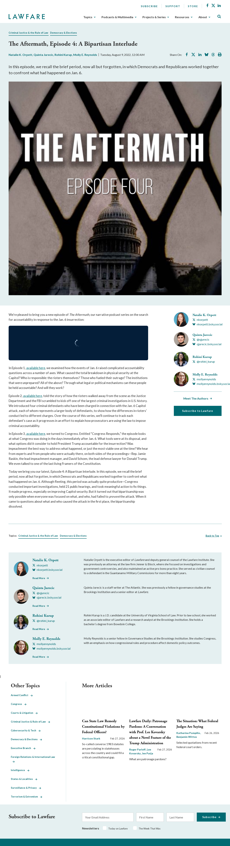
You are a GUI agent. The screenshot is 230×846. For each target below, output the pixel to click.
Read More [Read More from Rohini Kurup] (38, 629)
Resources (182, 17)
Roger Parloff (137, 749)
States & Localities (24, 778)
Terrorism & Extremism (26, 796)
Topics (87, 17)
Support (172, 6)
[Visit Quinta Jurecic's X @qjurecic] (201, 339)
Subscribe (149, 6)
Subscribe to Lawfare (197, 410)
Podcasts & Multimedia (117, 17)
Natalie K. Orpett (20, 54)
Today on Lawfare (118, 828)
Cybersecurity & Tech (26, 730)
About (202, 17)
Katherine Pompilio (188, 732)
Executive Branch (23, 748)
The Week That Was (149, 828)
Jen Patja (147, 753)
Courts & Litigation (24, 712)
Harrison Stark (91, 738)
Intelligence (20, 770)
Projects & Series (154, 17)
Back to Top (212, 535)
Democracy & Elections (63, 32)
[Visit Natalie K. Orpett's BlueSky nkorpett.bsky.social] (207, 324)
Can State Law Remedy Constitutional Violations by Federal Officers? (103, 726)
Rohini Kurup (63, 54)
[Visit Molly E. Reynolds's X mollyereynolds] (204, 379)
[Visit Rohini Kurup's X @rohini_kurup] (204, 361)
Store (193, 6)
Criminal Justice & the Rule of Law (28, 32)
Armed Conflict (22, 695)
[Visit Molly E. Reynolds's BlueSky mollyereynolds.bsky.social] (51, 648)
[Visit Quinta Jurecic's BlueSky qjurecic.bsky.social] (207, 344)
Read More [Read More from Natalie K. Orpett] (38, 578)
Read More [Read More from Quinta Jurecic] (38, 605)
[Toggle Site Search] (219, 17)
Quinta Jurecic (43, 54)
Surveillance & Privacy (26, 787)
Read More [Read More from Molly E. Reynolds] (38, 656)
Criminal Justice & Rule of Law (30, 721)
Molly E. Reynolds (85, 54)
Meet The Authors (195, 398)
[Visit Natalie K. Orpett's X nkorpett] (200, 319)
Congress (18, 704)
